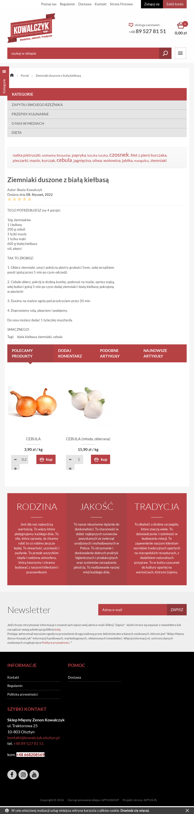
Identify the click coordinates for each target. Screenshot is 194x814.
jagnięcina (82, 160)
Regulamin (67, 4)
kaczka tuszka (97, 155)
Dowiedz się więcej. (135, 810)
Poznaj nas (49, 4)
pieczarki (20, 160)
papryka (79, 155)
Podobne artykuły (110, 353)
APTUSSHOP (110, 800)
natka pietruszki (26, 155)
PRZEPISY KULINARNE (30, 114)
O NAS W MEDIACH (28, 123)
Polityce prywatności (55, 643)
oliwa (97, 160)
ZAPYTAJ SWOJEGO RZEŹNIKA (37, 104)
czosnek (119, 154)
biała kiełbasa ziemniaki (34, 337)
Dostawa (84, 4)
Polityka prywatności (22, 695)
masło (35, 160)
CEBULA (36, 439)
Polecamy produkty (22, 353)
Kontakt (101, 4)
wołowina (111, 160)
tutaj (57, 630)
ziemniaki (158, 160)
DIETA (17, 132)
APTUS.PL (150, 800)
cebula (64, 160)
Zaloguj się (152, 4)
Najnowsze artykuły (155, 353)
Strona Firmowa (121, 4)
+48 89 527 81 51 (28, 743)
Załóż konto (174, 4)
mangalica (141, 161)
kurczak (48, 160)
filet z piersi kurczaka (148, 155)
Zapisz (177, 610)
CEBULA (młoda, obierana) (97, 439)
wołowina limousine (56, 155)
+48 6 (21, 755)
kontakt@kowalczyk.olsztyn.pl (33, 737)
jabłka (127, 160)
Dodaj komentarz (70, 353)
